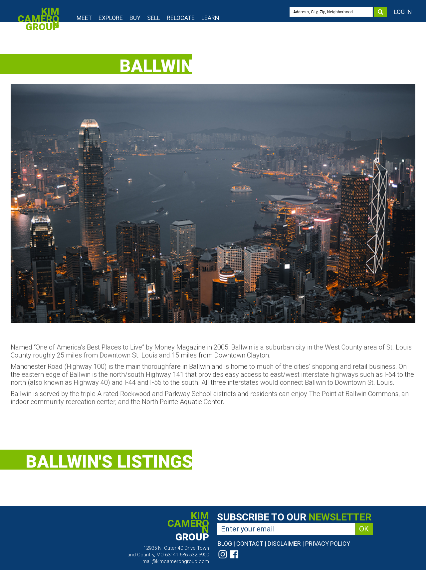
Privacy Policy (327, 543)
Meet (84, 17)
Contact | (251, 543)
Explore (111, 17)
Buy (134, 17)
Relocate (181, 17)
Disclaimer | (286, 543)
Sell (153, 17)
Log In (403, 11)
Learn (210, 17)
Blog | (226, 543)
